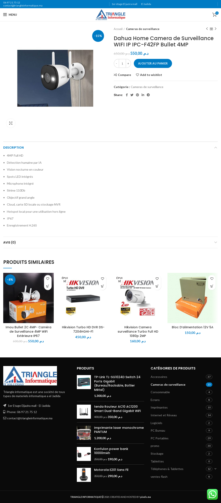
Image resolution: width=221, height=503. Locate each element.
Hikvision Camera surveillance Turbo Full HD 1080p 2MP (138, 331)
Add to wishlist (151, 74)
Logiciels (156, 423)
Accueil (118, 29)
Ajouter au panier (153, 63)
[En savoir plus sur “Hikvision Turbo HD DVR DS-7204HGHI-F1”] (102, 286)
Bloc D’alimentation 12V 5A (192, 327)
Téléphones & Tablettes (167, 469)
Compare (124, 74)
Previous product (207, 29)
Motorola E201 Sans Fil (111, 470)
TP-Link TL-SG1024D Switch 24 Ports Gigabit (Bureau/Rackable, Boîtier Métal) (117, 383)
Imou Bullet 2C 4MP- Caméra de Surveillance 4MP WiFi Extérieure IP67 (28, 331)
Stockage (157, 453)
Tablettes (157, 461)
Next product (215, 29)
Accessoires (159, 377)
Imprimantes (159, 407)
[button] (48, 286)
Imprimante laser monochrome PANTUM (119, 430)
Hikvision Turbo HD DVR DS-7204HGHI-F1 (83, 329)
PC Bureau (158, 430)
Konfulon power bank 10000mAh (111, 451)
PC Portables (160, 438)
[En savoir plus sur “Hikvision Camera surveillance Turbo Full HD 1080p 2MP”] (157, 286)
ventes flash (159, 476)
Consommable (160, 392)
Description (13, 147)
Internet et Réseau (164, 415)
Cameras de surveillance (142, 29)
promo (155, 446)
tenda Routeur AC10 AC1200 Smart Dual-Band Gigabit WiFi (117, 409)
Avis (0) (9, 242)
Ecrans (155, 400)
